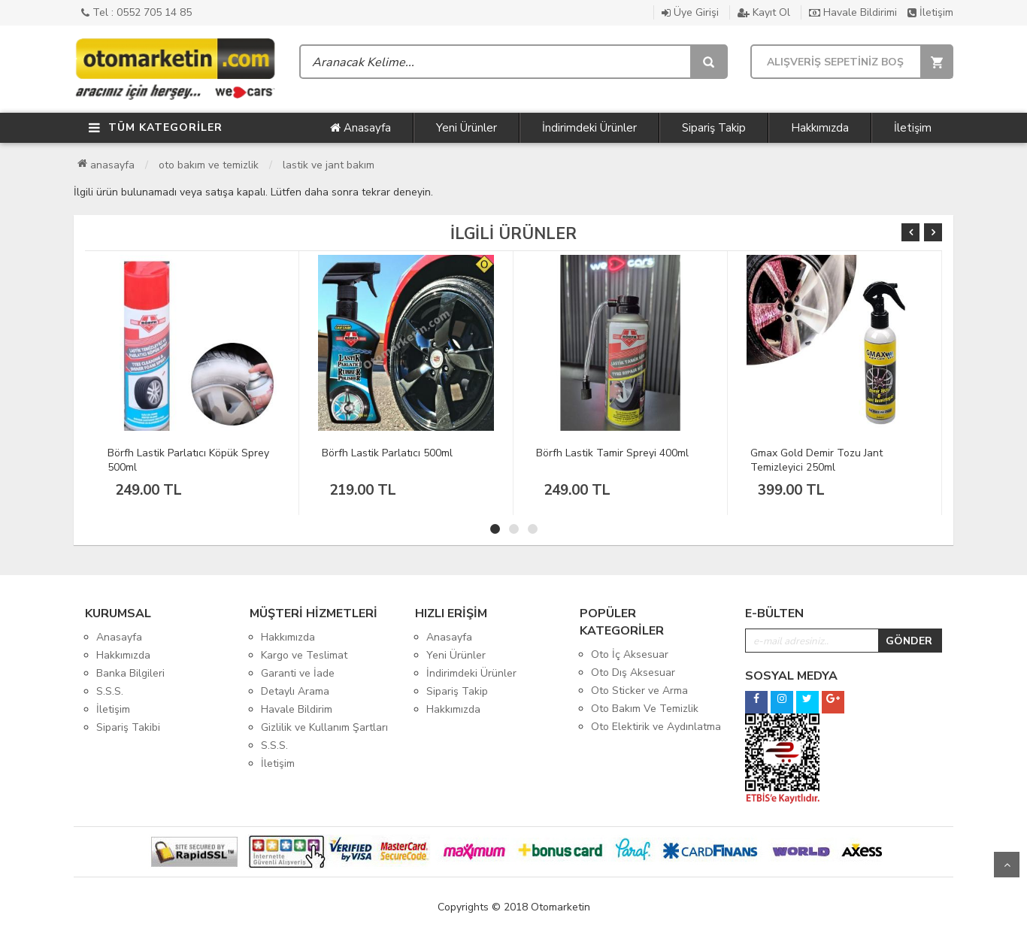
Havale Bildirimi (853, 12)
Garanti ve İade (298, 673)
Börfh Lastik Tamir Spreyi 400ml (612, 453)
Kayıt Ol (764, 12)
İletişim (930, 12)
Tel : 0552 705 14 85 (136, 12)
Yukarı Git (1006, 864)
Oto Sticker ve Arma (639, 690)
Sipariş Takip (714, 127)
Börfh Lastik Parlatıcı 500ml (387, 453)
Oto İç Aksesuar (629, 654)
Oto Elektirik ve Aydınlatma (656, 726)
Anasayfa (360, 127)
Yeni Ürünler (466, 127)
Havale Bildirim (296, 709)
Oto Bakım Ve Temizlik (209, 165)
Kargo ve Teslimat (304, 655)
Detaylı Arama (295, 691)
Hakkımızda (820, 127)
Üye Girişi (690, 12)
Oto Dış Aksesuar (633, 672)
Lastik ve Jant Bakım (328, 165)
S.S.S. (109, 691)
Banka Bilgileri (130, 673)
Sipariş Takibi (128, 727)
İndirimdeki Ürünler (589, 127)
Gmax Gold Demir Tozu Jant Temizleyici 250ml (816, 460)
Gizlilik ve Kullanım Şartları (324, 727)
